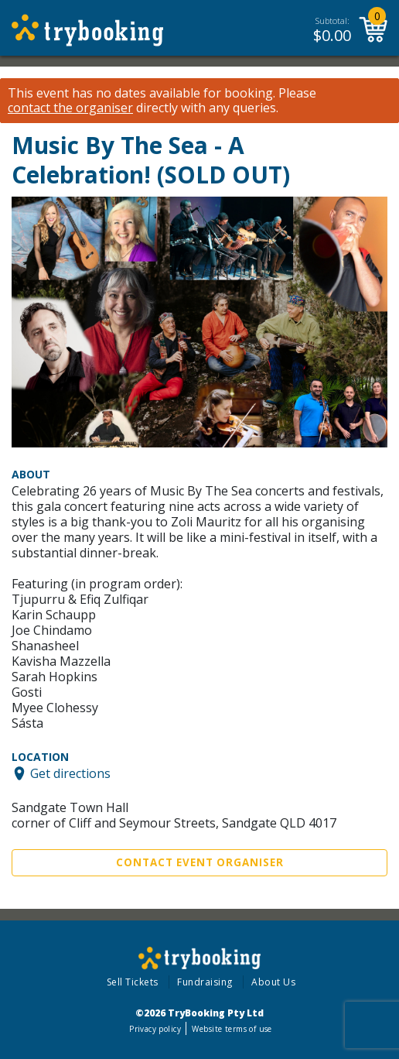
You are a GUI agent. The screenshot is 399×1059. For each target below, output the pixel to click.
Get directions (70, 773)
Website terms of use (231, 1028)
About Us (273, 982)
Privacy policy (155, 1028)
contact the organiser (70, 108)
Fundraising (205, 982)
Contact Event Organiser (200, 862)
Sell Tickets (133, 982)
